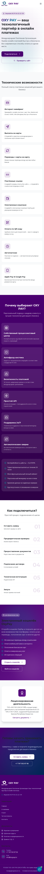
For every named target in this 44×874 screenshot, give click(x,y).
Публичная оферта (8, 833)
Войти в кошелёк (12, 669)
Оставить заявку (22, 757)
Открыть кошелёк (13, 662)
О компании (5, 809)
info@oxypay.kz (11, 857)
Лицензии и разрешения (10, 830)
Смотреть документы (22, 718)
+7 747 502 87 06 (22, 763)
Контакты (4, 819)
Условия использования (30, 871)
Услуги (3, 813)
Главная (4, 806)
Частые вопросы (6, 816)
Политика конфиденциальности (12, 836)
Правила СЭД (7, 839)
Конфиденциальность (13, 871)
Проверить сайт (22, 61)
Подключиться (12, 54)
